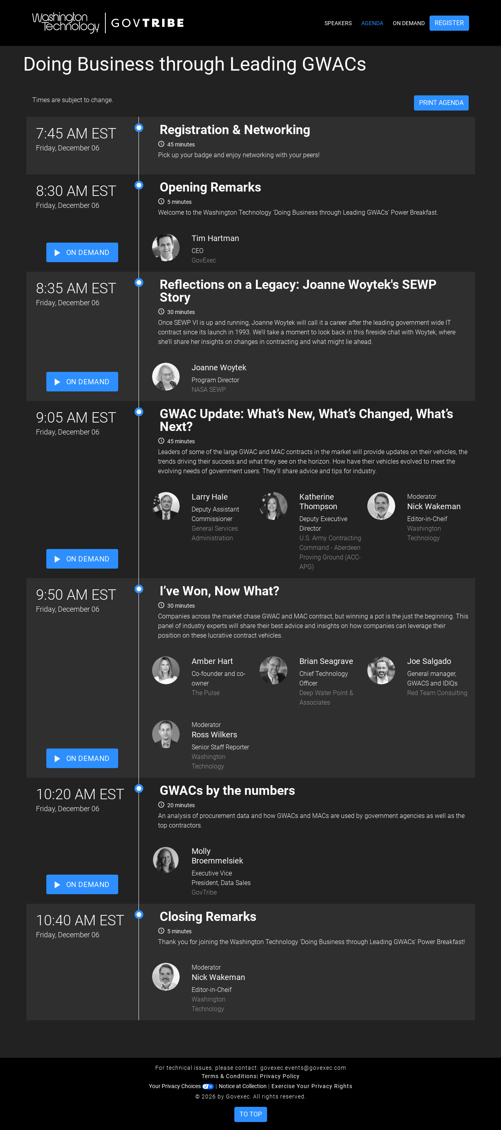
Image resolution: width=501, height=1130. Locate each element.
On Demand (409, 23)
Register (449, 23)
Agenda (372, 23)
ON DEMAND (82, 252)
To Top (251, 1114)
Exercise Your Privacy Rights (311, 1086)
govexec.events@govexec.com (303, 1068)
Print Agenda (441, 103)
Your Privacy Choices (181, 1086)
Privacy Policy (280, 1076)
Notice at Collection (243, 1086)
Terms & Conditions (229, 1076)
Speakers (338, 23)
